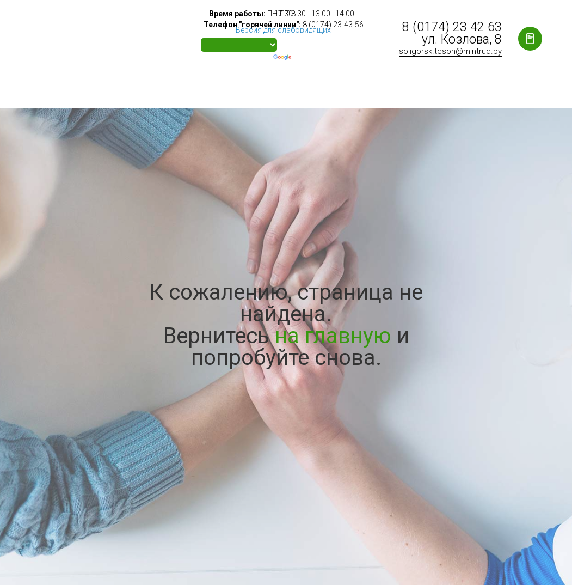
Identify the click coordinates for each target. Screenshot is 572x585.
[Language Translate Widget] (239, 45)
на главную (333, 336)
